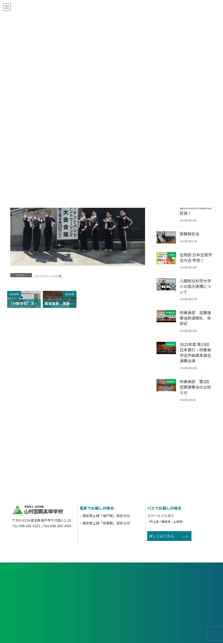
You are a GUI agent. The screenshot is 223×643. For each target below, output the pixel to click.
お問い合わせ (180, 581)
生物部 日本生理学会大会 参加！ (196, 257)
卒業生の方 (137, 599)
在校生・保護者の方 (86, 599)
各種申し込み (42, 581)
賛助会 (86, 615)
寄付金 (137, 615)
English (188, 615)
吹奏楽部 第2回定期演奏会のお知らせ (196, 387)
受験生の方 (34, 599)
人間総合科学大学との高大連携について (196, 286)
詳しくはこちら (161, 536)
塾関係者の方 (188, 599)
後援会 (34, 615)
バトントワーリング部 (47, 276)
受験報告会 (190, 234)
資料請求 (111, 581)
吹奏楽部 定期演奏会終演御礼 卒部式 (196, 318)
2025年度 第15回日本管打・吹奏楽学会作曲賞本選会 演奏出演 (196, 352)
